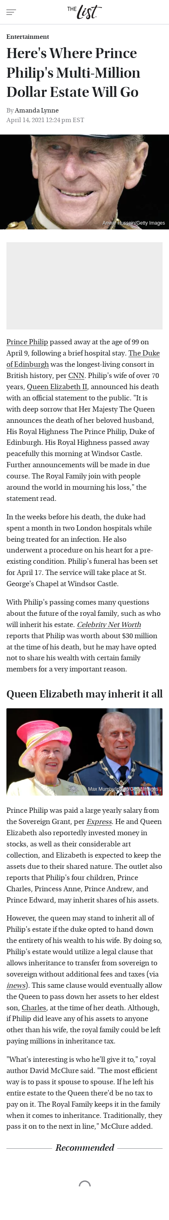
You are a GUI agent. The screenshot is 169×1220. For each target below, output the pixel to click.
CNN (76, 376)
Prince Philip (27, 342)
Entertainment (27, 37)
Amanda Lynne (37, 110)
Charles (34, 1008)
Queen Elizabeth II (57, 387)
